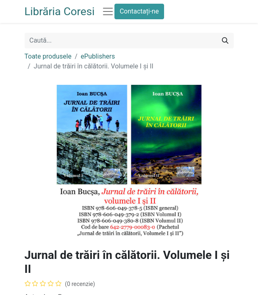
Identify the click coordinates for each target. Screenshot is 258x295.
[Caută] (225, 40)
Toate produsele (48, 56)
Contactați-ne (139, 11)
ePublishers (98, 56)
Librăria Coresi (60, 11)
